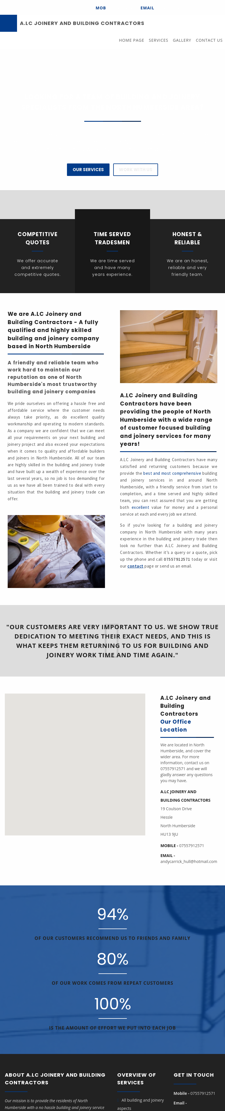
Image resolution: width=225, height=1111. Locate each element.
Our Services (88, 170)
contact (135, 566)
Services (159, 40)
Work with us (135, 170)
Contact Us (209, 40)
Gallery (182, 40)
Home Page (131, 40)
